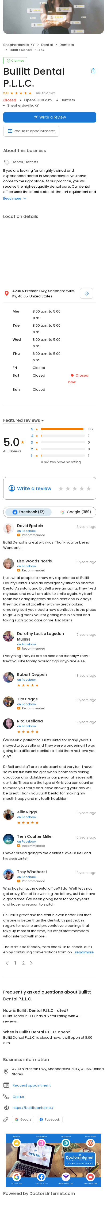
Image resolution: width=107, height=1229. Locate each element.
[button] (31, 963)
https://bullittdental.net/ (33, 1107)
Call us (18, 1096)
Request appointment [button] (32, 1085)
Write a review (34, 488)
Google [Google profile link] (23, 1119)
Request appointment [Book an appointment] (31, 131)
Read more (14, 198)
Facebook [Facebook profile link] (50, 1119)
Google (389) (75, 512)
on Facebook (26, 531)
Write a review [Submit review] (50, 117)
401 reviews (46, 92)
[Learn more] (53, 1160)
